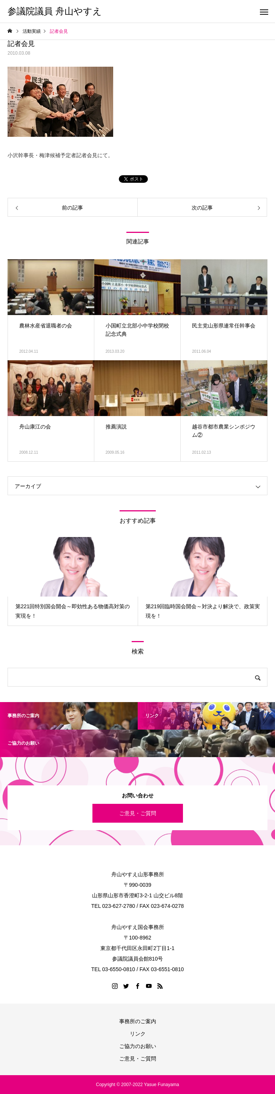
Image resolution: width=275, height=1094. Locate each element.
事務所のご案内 (137, 1021)
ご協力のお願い (137, 1046)
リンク (138, 1034)
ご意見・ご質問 (137, 813)
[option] (73, 581)
